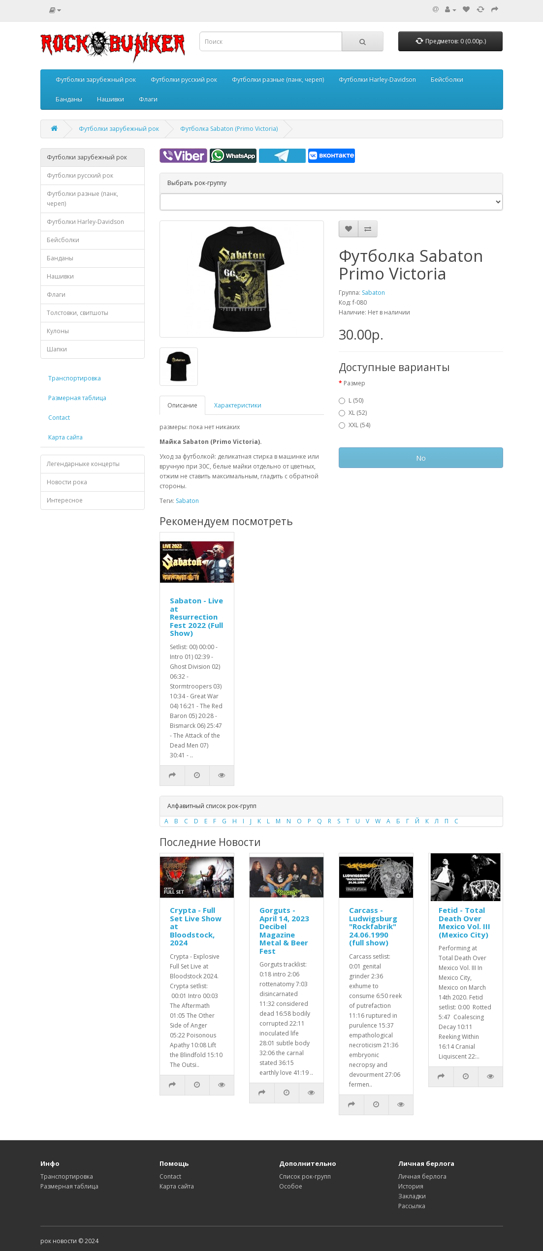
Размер (354, 383)
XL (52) (353, 412)
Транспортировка (74, 378)
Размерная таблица (77, 398)
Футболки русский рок (184, 79)
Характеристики (237, 405)
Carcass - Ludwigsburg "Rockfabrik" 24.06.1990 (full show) (373, 926)
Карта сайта (65, 437)
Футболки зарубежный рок (96, 79)
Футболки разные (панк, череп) (278, 79)
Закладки (412, 1196)
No (421, 458)
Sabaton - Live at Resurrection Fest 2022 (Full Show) (196, 616)
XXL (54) (354, 425)
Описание (182, 405)
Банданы (69, 99)
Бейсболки (447, 79)
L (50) (351, 400)
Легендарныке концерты (83, 464)
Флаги (148, 99)
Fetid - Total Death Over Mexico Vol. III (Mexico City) (464, 922)
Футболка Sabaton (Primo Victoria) (229, 129)
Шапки (57, 349)
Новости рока (67, 482)
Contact (59, 417)
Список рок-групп (305, 1176)
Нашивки (110, 99)
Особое (290, 1186)
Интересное (65, 500)
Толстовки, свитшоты (77, 313)
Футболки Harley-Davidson (377, 79)
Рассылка (411, 1206)
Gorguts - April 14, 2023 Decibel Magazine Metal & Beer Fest (284, 930)
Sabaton (373, 292)
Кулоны (58, 331)
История (410, 1186)
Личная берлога (422, 1176)
